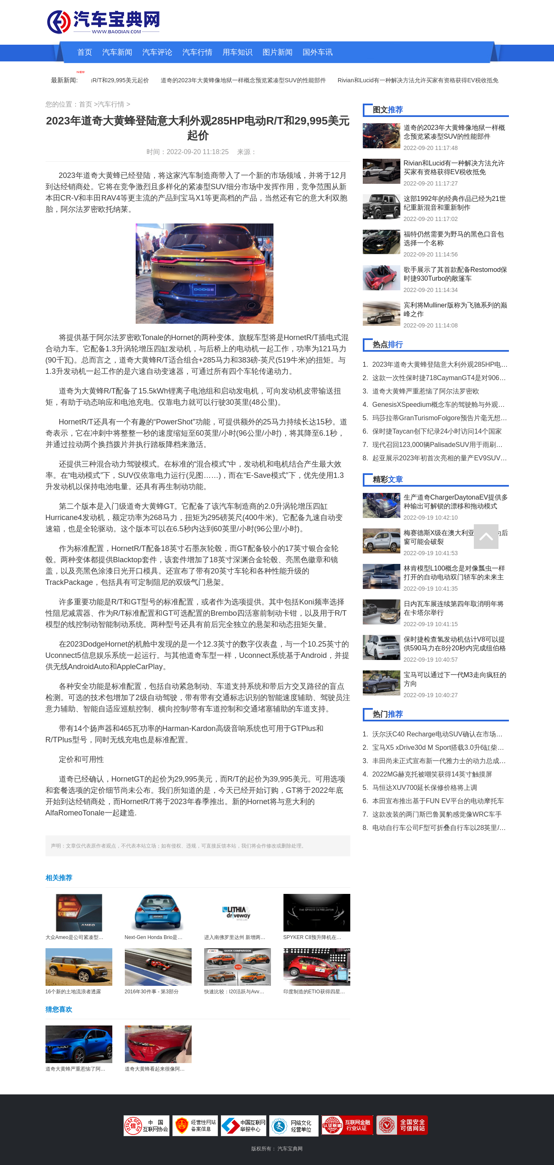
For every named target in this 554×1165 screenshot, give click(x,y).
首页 (84, 52)
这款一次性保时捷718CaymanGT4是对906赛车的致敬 (452, 377)
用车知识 (238, 52)
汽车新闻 (117, 52)
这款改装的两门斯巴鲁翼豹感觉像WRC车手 (437, 814)
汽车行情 (197, 52)
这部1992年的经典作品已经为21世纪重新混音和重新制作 (455, 203)
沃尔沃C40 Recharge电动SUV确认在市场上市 (440, 734)
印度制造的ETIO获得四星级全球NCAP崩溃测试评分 (341, 992)
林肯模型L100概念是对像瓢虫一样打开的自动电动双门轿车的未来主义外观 (455, 573)
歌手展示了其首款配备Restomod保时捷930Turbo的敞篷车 (456, 274)
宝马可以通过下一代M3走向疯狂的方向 (455, 679)
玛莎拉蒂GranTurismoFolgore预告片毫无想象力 (443, 417)
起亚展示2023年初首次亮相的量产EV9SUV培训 (443, 458)
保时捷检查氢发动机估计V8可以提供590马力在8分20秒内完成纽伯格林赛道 (455, 644)
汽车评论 (157, 52)
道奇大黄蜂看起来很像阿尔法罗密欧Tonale (172, 1069)
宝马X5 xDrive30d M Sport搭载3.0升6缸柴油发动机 (448, 747)
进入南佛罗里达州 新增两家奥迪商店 (245, 937)
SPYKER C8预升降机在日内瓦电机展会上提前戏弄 (340, 937)
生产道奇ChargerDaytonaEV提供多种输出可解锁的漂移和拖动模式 (456, 502)
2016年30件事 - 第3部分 (152, 992)
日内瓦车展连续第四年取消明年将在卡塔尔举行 (454, 608)
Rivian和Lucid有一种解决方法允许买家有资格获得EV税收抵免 (420, 80)
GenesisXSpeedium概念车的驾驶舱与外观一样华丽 (448, 404)
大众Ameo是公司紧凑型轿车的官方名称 (90, 937)
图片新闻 (278, 52)
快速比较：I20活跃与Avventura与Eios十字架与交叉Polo (266, 992)
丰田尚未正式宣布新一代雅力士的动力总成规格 (442, 760)
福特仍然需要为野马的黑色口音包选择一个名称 (454, 238)
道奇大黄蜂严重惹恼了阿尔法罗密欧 (86, 1069)
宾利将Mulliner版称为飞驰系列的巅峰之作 (455, 309)
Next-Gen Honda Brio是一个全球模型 (166, 937)
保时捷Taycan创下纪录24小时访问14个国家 (437, 431)
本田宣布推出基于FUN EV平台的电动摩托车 (438, 801)
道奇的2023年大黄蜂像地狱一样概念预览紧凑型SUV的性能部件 (246, 80)
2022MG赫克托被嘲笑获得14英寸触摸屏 (432, 774)
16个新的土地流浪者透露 (73, 992)
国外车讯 (318, 52)
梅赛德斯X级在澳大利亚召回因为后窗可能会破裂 (456, 537)
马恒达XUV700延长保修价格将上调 (425, 787)
